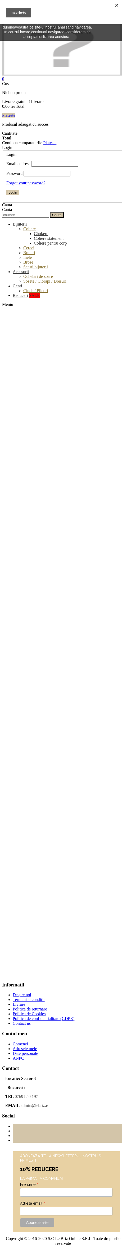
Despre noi (22, 995)
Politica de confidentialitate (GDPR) (43, 1018)
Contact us (22, 1023)
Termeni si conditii (29, 999)
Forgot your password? (25, 183)
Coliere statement (49, 238)
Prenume (29, 1184)
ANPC (18, 1058)
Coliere (29, 229)
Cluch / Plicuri (35, 290)
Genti (17, 286)
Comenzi (20, 1044)
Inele (27, 257)
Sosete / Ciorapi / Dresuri (44, 281)
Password (14, 173)
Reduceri (26, 295)
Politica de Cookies (29, 1014)
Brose (28, 262)
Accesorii (21, 271)
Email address (18, 163)
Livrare (19, 1004)
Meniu (7, 304)
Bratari (29, 252)
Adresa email (32, 1203)
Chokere (41, 233)
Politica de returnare (30, 1009)
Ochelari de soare (38, 276)
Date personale (25, 1053)
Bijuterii (20, 224)
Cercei (28, 248)
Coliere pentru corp (50, 243)
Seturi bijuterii (35, 267)
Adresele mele (25, 1048)
